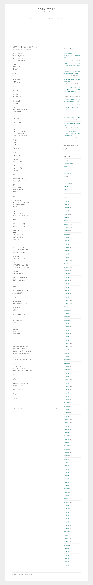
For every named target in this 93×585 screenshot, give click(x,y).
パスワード (56, 18)
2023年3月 (66, 330)
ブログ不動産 (67, 183)
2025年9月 (66, 230)
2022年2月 (66, 373)
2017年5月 (66, 518)
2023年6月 (66, 320)
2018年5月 (66, 482)
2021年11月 (66, 383)
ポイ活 (73, 18)
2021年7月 (66, 396)
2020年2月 (66, 452)
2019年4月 (66, 469)
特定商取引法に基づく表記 (18, 574)
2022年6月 (66, 360)
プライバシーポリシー (30, 574)
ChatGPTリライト (68, 163)
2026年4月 (66, 207)
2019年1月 (66, 475)
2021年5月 (66, 403)
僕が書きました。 (21, 402)
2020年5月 (66, 442)
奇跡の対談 (68, 18)
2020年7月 (66, 436)
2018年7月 (66, 479)
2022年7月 (66, 356)
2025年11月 (66, 224)
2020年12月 (66, 419)
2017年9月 (66, 505)
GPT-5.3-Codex (67, 173)
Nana (65, 176)
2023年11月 (66, 303)
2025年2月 (66, 254)
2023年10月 (66, 307)
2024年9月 (66, 270)
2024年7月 (66, 277)
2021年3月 (66, 409)
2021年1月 (66, 416)
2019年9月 (66, 465)
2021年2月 (66, 412)
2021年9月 (66, 389)
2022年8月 (66, 353)
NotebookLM (67, 180)
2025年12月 (66, 221)
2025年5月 (66, 244)
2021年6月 (66, 399)
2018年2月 (66, 492)
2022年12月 (66, 340)
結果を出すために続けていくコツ (72, 117)
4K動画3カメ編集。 (56, 408)
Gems (65, 170)
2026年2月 (66, 214)
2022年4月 (66, 366)
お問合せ (51, 18)
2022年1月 (66, 376)
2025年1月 (66, 257)
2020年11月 (66, 422)
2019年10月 (66, 462)
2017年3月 (66, 525)
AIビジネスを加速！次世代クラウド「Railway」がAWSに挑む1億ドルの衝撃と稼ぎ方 (72, 133)
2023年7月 (66, 317)
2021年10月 (66, 386)
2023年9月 (66, 310)
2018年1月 (66, 495)
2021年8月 (66, 393)
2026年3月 (66, 211)
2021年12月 (66, 379)
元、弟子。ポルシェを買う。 (18, 408)
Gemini (65, 166)
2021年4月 (66, 406)
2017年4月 (66, 522)
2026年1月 (66, 217)
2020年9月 (66, 429)
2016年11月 (66, 538)
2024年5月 (66, 283)
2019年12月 (66, 459)
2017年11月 (66, 502)
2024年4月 (66, 287)
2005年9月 (66, 565)
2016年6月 (66, 555)
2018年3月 (66, 489)
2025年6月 (66, 240)
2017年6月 (66, 515)
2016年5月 (66, 558)
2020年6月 (66, 439)
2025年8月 (66, 234)
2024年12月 (66, 260)
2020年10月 (66, 426)
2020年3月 (66, 449)
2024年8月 (66, 273)
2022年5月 (66, 363)
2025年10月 (66, 227)
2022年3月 (66, 369)
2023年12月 (66, 300)
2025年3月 (66, 250)
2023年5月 (66, 323)
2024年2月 (66, 293)
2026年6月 (66, 201)
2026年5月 (66, 204)
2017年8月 (66, 508)
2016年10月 (66, 541)
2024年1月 (66, 297)
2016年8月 (66, 548)
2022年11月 (66, 343)
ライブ (46, 18)
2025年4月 (66, 247)
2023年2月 (66, 333)
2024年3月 (66, 290)
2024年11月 (66, 264)
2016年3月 (66, 561)
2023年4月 (66, 326)
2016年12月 (66, 535)
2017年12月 (66, 499)
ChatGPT (66, 160)
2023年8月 (66, 313)
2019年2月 (66, 472)
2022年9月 (66, 350)
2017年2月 (66, 528)
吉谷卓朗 (29, 49)
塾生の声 (62, 18)
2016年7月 (66, 551)
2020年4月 (66, 446)
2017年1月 (66, 532)
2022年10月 (66, 346)
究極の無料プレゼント (32, 18)
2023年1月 (66, 336)
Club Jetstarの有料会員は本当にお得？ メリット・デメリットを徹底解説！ (72, 55)
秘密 (65, 190)
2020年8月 (66, 432)
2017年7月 (66, 512)
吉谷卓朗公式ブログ (46, 9)
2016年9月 (66, 545)
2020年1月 (66, 456)
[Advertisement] (46, 30)
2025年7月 (66, 237)
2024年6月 (66, 280)
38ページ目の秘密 (22, 18)
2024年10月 (66, 267)
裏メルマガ (40, 18)
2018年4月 (66, 485)
